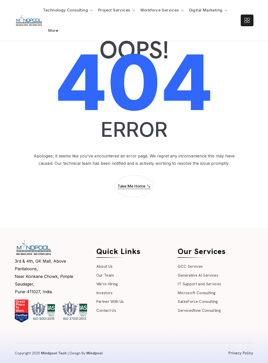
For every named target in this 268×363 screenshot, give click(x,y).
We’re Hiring (107, 284)
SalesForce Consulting (198, 301)
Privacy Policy (240, 353)
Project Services (114, 10)
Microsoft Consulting (196, 292)
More (53, 30)
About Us (104, 266)
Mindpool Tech (54, 353)
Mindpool (94, 353)
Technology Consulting (65, 10)
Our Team (105, 275)
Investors (104, 292)
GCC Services (190, 266)
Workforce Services (159, 10)
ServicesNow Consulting (199, 310)
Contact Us (106, 310)
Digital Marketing (206, 10)
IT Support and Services (199, 284)
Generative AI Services (198, 275)
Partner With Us (110, 301)
